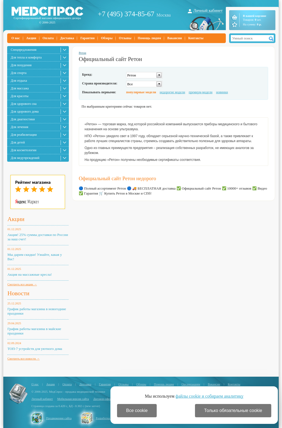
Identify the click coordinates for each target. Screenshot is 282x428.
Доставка (67, 38)
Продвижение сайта (59, 418)
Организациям (190, 384)
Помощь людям (149, 38)
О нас (16, 38)
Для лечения (19, 127)
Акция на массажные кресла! (29, 274)
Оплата (48, 38)
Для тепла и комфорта (26, 57)
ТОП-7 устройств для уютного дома (34, 349)
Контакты (195, 38)
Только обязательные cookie (233, 410)
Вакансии (174, 38)
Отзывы (125, 38)
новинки (222, 92)
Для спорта (18, 73)
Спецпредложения (23, 50)
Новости (18, 293)
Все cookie (137, 410)
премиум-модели (200, 92)
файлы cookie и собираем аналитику (209, 396)
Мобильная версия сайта (73, 398)
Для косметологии (23, 150)
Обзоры (106, 38)
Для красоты (19, 96)
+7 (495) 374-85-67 (126, 14)
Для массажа (20, 88)
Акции (31, 38)
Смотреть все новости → (23, 358)
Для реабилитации (24, 135)
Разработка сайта (107, 418)
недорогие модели (172, 92)
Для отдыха (19, 81)
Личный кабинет (208, 10)
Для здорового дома (25, 111)
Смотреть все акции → (22, 284)
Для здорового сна (24, 104)
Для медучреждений (25, 158)
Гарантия (87, 38)
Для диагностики (23, 119)
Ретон (82, 52)
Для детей (18, 142)
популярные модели (141, 92)
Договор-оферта (103, 398)
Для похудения (21, 65)
